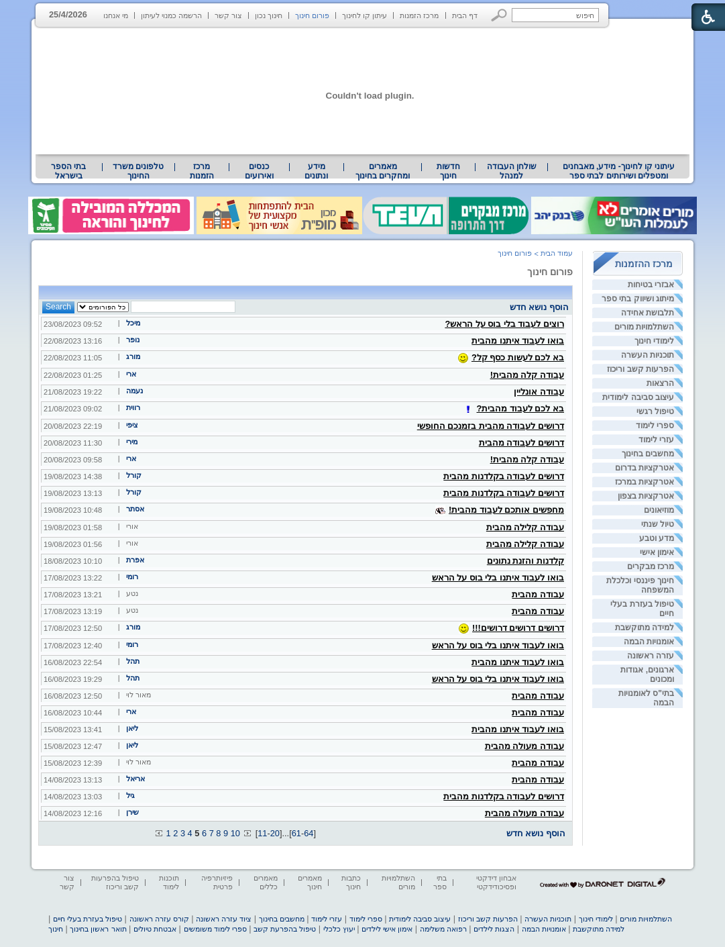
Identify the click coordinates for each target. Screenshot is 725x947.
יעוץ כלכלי (339, 929)
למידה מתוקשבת (644, 627)
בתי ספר (440, 882)
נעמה (134, 391)
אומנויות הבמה (649, 641)
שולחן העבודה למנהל (512, 171)
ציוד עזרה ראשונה (224, 919)
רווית (133, 407)
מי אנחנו (115, 15)
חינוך (55, 929)
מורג (133, 356)
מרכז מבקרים (650, 566)
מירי (131, 442)
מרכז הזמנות (419, 15)
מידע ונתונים (316, 171)
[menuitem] (618, 171)
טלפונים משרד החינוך (138, 171)
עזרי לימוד (656, 439)
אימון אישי (657, 552)
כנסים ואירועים (259, 171)
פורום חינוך (312, 15)
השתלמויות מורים (644, 327)
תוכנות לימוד (169, 882)
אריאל (135, 779)
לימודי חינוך (654, 341)
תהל (133, 661)
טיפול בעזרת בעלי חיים (87, 919)
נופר (133, 340)
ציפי (132, 425)
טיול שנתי (657, 524)
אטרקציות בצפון (646, 496)
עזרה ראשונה (650, 655)
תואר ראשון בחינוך (98, 929)
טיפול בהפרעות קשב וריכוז (115, 882)
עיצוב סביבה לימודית (638, 397)
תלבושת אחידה (647, 312)
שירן (132, 812)
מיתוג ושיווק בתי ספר (638, 298)
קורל (134, 475)
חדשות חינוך (448, 171)
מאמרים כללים (266, 882)
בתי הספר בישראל (68, 171)
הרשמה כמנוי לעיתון (171, 15)
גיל (130, 795)
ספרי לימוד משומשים (215, 929)
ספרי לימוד (655, 425)
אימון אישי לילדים (386, 929)
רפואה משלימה (443, 929)
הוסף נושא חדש (539, 307)
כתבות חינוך (351, 882)
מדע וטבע (656, 538)
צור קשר (228, 15)
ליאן (132, 728)
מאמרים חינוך (310, 882)
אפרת (135, 560)
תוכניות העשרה (647, 355)
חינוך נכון (268, 15)
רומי (132, 576)
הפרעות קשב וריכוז (640, 369)
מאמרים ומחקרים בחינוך (382, 171)
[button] (499, 15)
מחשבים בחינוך (648, 453)
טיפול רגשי (655, 411)
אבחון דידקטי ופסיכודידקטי (496, 882)
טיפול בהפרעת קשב (285, 929)
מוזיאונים (659, 510)
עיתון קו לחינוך (364, 15)
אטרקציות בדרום (644, 467)
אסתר (135, 509)
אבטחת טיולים (154, 929)
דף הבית (465, 15)
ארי (131, 374)
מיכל (133, 323)
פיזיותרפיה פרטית (217, 882)
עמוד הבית (557, 253)
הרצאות (660, 383)
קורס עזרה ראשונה (159, 919)
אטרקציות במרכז (644, 482)
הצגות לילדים (493, 929)
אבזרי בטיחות (651, 284)
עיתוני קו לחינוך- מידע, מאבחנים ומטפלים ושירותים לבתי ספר (619, 171)
